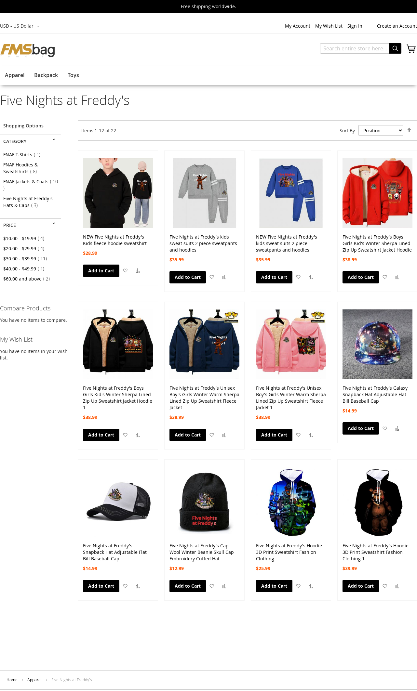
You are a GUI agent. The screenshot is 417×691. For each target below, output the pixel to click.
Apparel (14, 75)
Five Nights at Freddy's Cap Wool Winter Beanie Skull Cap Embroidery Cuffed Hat (201, 548)
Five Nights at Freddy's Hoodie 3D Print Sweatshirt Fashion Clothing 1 (376, 548)
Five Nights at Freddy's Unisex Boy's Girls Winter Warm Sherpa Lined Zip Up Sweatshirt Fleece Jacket (204, 391)
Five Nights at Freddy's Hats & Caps (28, 201)
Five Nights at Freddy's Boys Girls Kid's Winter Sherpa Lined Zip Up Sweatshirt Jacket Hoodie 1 (117, 391)
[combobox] (360, 48)
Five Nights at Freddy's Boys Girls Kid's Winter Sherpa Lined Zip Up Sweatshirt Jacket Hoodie (377, 240)
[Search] (395, 48)
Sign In (354, 26)
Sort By (347, 130)
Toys (73, 75)
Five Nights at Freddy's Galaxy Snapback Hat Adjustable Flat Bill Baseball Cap (375, 391)
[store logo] (27, 50)
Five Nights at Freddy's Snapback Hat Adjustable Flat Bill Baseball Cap (115, 548)
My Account (297, 26)
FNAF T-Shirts (23, 154)
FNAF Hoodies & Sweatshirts (22, 168)
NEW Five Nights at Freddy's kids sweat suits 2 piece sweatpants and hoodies (286, 240)
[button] (125, 270)
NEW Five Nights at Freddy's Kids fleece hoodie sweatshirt (115, 240)
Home (13, 679)
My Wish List (329, 26)
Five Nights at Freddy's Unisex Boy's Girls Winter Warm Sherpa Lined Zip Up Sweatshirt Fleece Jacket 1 (291, 391)
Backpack (46, 75)
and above (28, 279)
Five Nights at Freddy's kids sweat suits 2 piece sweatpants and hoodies (203, 240)
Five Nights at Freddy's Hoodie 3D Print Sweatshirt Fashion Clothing (289, 548)
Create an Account (397, 26)
